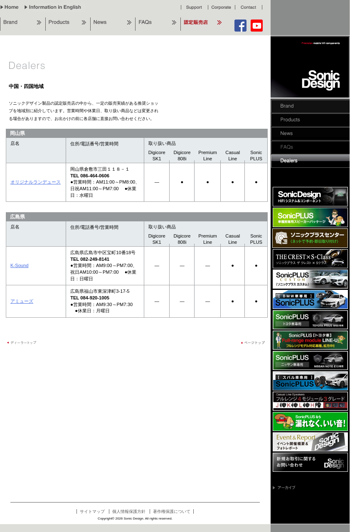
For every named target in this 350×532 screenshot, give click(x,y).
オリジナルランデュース (35, 181)
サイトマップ (92, 511)
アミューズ (21, 301)
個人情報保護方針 (128, 511)
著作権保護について (171, 511)
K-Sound (19, 265)
